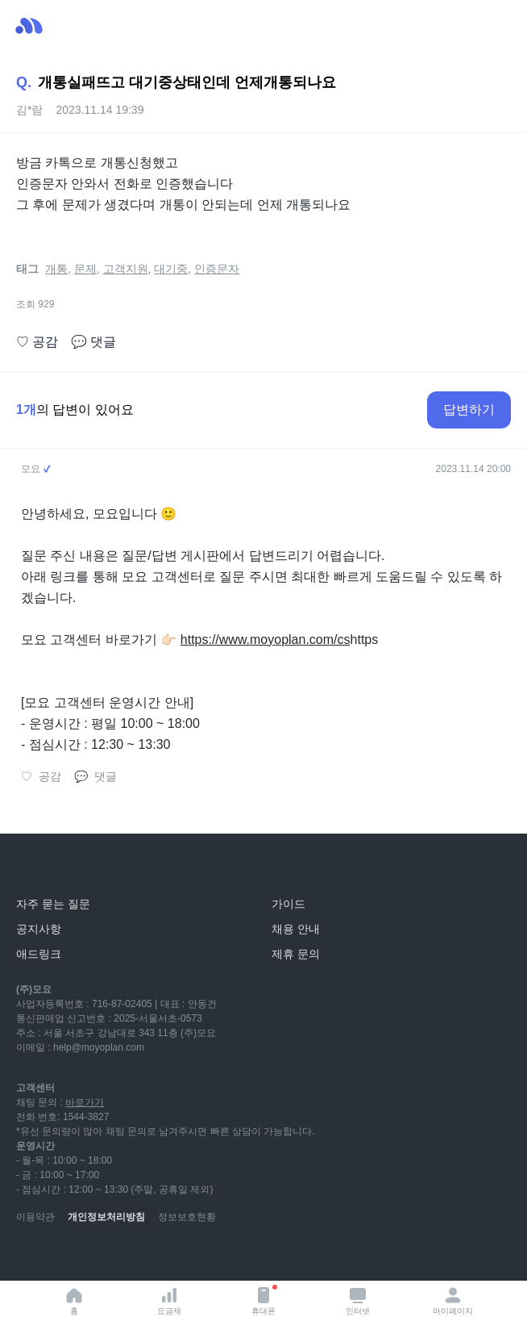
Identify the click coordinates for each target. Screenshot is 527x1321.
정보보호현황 (187, 1217)
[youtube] (29, 1256)
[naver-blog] (64, 1256)
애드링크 (38, 953)
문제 (85, 268)
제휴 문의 (296, 953)
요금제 (169, 1300)
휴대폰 (264, 1300)
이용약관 (35, 1217)
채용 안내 (296, 928)
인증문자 (216, 268)
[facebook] (135, 1256)
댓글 (93, 342)
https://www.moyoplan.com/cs (266, 639)
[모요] (52, 867)
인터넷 (358, 1300)
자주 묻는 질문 (53, 903)
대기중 (171, 268)
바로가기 (84, 1102)
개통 (56, 268)
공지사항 (38, 928)
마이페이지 (453, 1300)
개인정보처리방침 (106, 1217)
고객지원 (125, 268)
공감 (37, 342)
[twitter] (171, 1256)
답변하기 (469, 409)
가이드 (288, 903)
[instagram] (100, 1256)
